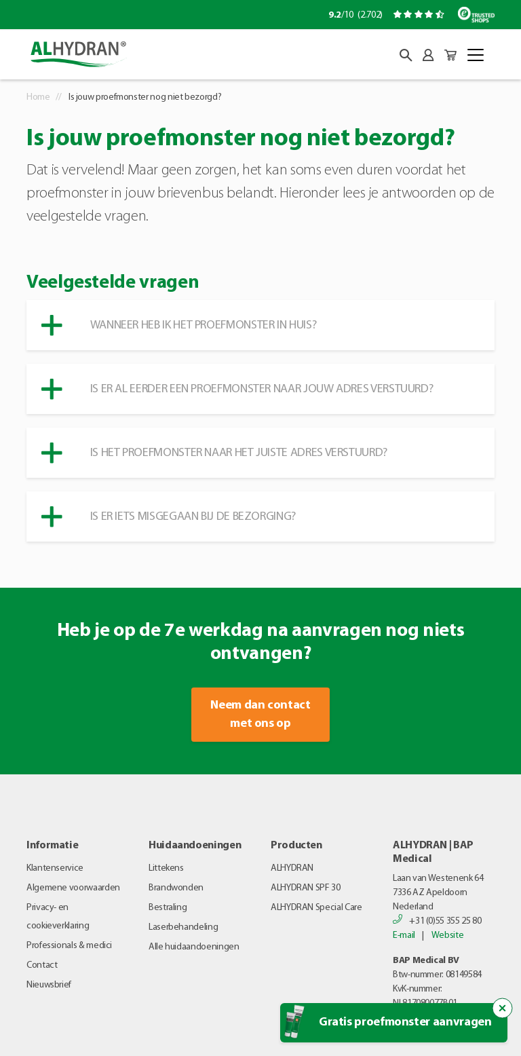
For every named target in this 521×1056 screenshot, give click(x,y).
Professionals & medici (69, 946)
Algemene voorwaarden (73, 888)
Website (447, 935)
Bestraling (168, 908)
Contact (41, 965)
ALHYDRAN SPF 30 (306, 888)
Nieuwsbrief (48, 985)
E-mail (404, 935)
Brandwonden (176, 888)
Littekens (166, 868)
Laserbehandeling (183, 927)
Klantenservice (54, 868)
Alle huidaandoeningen (194, 947)
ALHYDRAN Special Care (316, 908)
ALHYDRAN (292, 868)
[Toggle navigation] (476, 55)
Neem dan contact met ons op (260, 714)
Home (38, 97)
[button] (405, 55)
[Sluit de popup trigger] (503, 1008)
